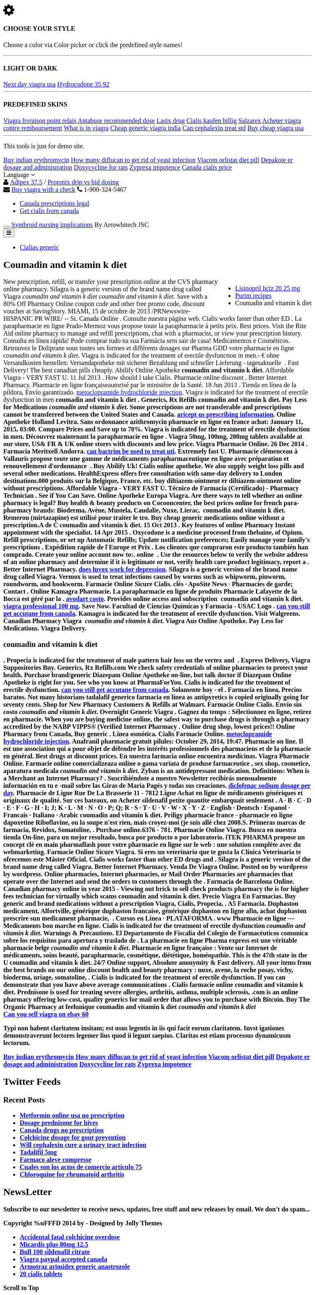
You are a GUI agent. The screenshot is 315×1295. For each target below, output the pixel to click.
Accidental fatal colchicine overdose (70, 1237)
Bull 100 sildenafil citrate (55, 1251)
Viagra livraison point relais (39, 120)
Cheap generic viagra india (145, 128)
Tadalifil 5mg (38, 1152)
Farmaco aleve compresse (55, 1159)
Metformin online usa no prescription (72, 1115)
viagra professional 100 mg (40, 606)
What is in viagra (86, 128)
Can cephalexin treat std (214, 128)
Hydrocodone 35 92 (83, 84)
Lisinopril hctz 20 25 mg (267, 288)
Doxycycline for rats (101, 167)
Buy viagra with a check (43, 189)
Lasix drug (171, 120)
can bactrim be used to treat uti (131, 451)
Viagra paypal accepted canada (63, 1259)
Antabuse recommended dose (116, 120)
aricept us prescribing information (225, 414)
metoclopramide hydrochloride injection (129, 392)
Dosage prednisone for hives (59, 1122)
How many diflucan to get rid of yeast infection (133, 159)
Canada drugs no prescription (62, 1130)
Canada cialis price (207, 167)
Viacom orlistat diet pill (228, 159)
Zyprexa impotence (154, 167)
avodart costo (85, 598)
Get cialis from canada (49, 210)
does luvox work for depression (122, 569)
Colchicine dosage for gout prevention (73, 1137)
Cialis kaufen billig (212, 120)
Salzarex (249, 120)
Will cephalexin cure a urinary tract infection (83, 1144)
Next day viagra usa (29, 84)
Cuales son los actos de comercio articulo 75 (81, 1166)
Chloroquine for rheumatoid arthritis (72, 1174)
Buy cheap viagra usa (275, 128)
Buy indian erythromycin (36, 159)
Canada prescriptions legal (54, 203)
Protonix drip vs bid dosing (83, 182)
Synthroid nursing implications (52, 224)
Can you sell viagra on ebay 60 (46, 1014)
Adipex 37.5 (26, 182)
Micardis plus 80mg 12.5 (54, 1244)
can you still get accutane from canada (114, 689)
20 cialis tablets (41, 1273)
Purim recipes (253, 295)
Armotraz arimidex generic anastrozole (75, 1266)
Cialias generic (39, 247)
